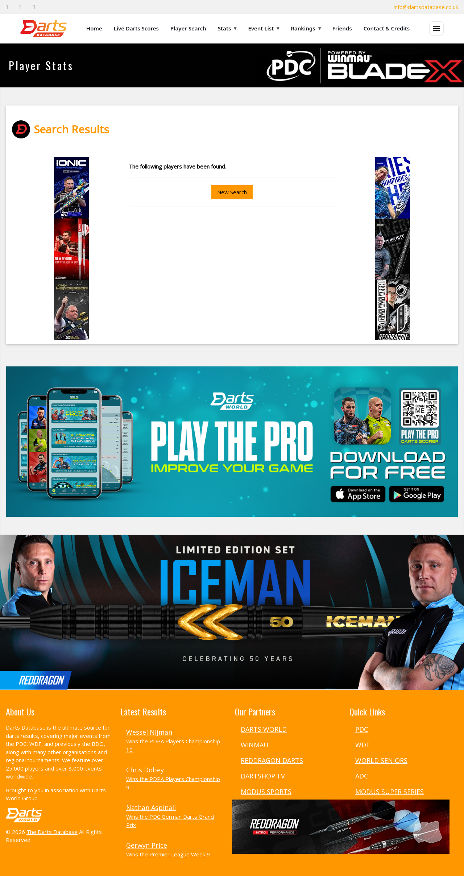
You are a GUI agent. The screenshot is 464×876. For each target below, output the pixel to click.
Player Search (188, 28)
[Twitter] (20, 7)
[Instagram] (34, 7)
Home (94, 28)
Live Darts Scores (136, 28)
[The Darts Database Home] (43, 29)
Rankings (305, 28)
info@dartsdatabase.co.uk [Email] (426, 7)
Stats (227, 28)
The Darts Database (52, 831)
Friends (342, 28)
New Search (232, 192)
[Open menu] (436, 28)
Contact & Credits (387, 28)
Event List (263, 28)
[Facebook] (6, 7)
